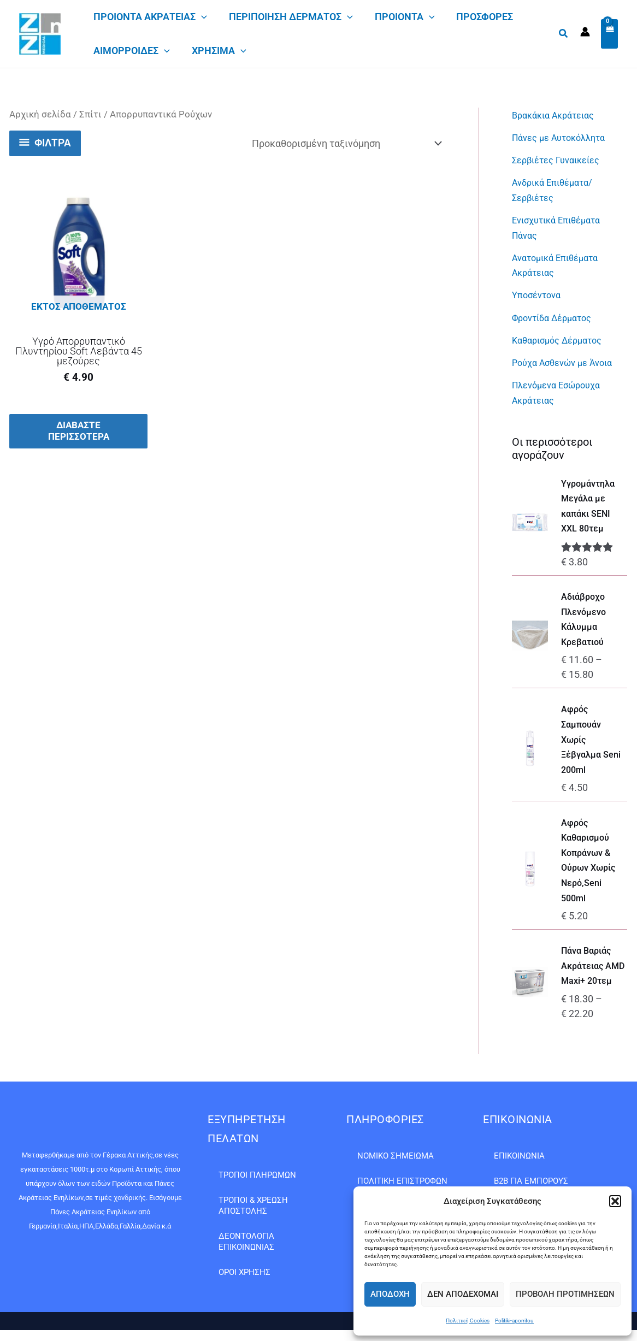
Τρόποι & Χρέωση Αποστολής (253, 1205)
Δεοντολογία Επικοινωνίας (246, 1241)
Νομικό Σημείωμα (395, 1156)
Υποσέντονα (539, 292)
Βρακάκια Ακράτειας (558, 115)
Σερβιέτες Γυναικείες (561, 159)
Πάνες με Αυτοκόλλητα (564, 137)
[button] (615, 1201)
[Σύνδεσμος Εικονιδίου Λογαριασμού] (585, 32)
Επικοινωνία (519, 1156)
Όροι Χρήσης (244, 1272)
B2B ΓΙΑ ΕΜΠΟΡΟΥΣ (531, 1181)
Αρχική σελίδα (40, 114)
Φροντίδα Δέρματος (556, 314)
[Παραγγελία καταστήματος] (346, 143)
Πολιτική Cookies (467, 1321)
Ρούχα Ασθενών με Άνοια (568, 358)
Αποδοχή (390, 1294)
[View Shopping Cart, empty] (609, 34)
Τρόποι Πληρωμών (257, 1175)
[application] (201, 17)
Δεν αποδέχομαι (462, 1294)
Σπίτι (90, 114)
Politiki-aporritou (514, 1321)
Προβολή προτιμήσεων (565, 1294)
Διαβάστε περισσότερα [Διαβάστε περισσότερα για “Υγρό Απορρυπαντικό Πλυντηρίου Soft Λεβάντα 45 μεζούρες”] (78, 432)
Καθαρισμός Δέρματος (562, 336)
